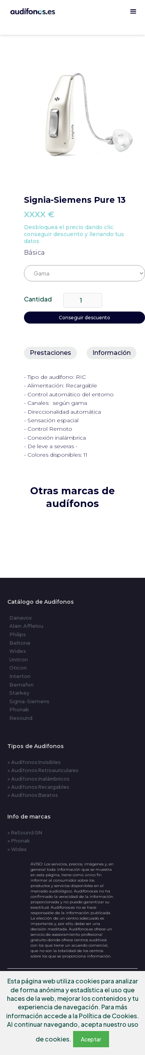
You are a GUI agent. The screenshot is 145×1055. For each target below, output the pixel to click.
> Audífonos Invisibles (34, 762)
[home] (72, 31)
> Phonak (18, 840)
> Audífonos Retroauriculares (42, 770)
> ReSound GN (24, 832)
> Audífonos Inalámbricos (38, 779)
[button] (133, 11)
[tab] (50, 353)
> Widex (17, 849)
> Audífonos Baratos (32, 795)
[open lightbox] (84, 114)
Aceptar (91, 1039)
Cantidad (38, 299)
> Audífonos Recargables (38, 787)
